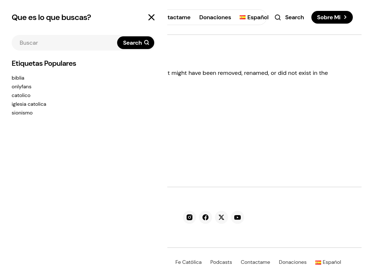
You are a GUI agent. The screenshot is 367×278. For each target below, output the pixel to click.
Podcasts (221, 262)
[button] (151, 17)
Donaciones (293, 262)
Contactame (255, 262)
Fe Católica (188, 262)
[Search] (135, 42)
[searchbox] (65, 42)
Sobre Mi (328, 17)
